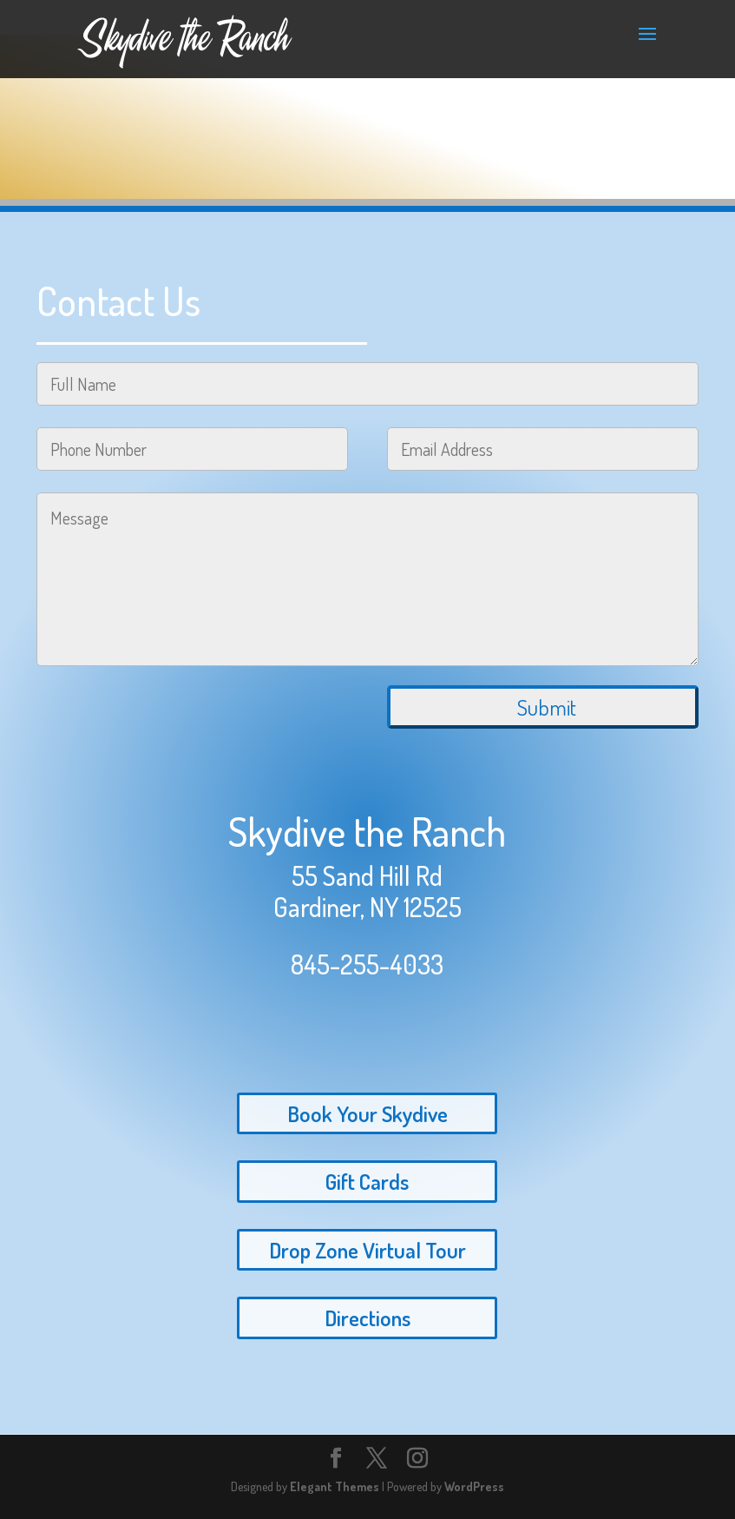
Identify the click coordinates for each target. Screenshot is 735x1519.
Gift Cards (367, 1181)
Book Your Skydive (367, 1113)
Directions (367, 1317)
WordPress (474, 1486)
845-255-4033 (367, 964)
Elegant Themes (334, 1486)
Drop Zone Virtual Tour (367, 1250)
